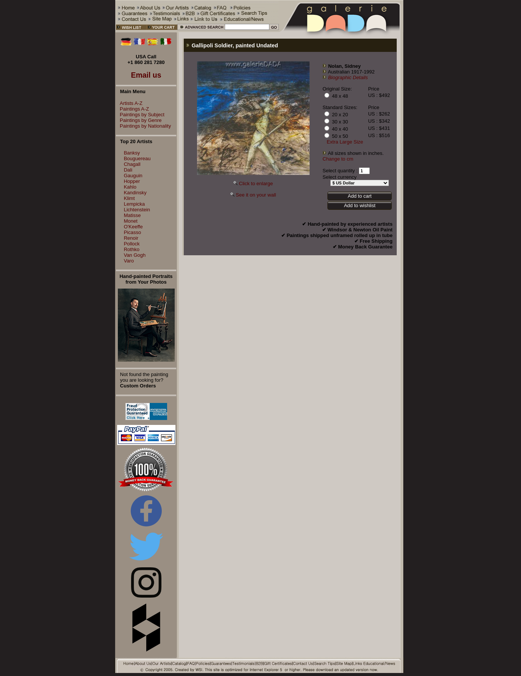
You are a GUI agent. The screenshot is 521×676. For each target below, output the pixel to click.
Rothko (131, 249)
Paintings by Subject (140, 114)
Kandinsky (135, 192)
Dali (128, 170)
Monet (131, 221)
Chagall (132, 164)
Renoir (131, 238)
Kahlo (130, 187)
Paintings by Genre (139, 120)
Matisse (132, 215)
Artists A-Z (129, 103)
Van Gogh (135, 255)
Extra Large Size (345, 142)
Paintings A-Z (132, 109)
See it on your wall (256, 195)
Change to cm (337, 159)
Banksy (132, 153)
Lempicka (134, 204)
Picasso (132, 232)
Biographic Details (348, 77)
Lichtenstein (137, 209)
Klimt (129, 198)
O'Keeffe (133, 226)
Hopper (132, 181)
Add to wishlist (359, 205)
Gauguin (133, 175)
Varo (129, 261)
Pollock (132, 244)
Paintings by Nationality (143, 126)
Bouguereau (137, 158)
